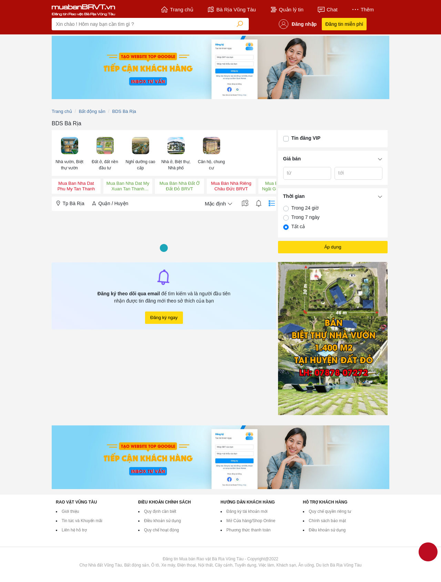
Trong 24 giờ (305, 208)
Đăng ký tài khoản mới (246, 511)
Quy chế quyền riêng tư (330, 511)
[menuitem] (69, 153)
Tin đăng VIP (306, 138)
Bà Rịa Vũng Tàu (231, 9)
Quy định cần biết (160, 511)
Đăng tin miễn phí (344, 24)
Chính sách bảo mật (327, 520)
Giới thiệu (70, 511)
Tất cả (298, 226)
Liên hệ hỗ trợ (74, 530)
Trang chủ (177, 9)
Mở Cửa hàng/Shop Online (250, 520)
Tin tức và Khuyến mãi (82, 520)
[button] (69, 153)
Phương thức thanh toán (248, 530)
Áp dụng (332, 247)
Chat (327, 9)
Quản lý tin (287, 9)
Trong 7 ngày (305, 217)
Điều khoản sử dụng (162, 520)
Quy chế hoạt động (161, 530)
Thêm (362, 9)
